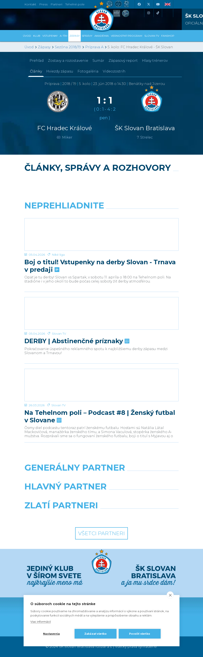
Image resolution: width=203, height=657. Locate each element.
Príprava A (94, 47)
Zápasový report (123, 61)
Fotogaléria (88, 71)
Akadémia (101, 35)
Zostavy (68, 61)
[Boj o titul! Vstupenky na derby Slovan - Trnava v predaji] (101, 234)
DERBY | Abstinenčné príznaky (76, 341)
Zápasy (44, 47)
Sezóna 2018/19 (68, 47)
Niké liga (58, 255)
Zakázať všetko (95, 633)
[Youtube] (158, 4)
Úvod (27, 35)
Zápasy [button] (74, 35)
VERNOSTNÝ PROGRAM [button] (126, 35)
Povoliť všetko (139, 633)
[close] (170, 595)
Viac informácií (40, 621)
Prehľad (37, 61)
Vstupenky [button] (50, 35)
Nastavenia (51, 633)
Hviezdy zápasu (59, 71)
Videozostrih (114, 71)
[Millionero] (142, 497)
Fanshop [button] (167, 35)
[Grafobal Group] (142, 516)
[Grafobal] (61, 497)
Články (36, 71)
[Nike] (102, 478)
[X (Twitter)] (148, 4)
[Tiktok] (158, 13)
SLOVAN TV (151, 35)
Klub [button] (36, 35)
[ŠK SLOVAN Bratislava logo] (101, 16)
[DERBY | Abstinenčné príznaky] (101, 313)
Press (43, 4)
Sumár (98, 61)
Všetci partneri (101, 533)
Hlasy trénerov (155, 61)
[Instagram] (148, 13)
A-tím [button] (63, 35)
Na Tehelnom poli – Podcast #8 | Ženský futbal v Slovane (99, 416)
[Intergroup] (61, 516)
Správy (87, 35)
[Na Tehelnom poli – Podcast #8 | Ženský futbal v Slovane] (101, 385)
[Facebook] (139, 4)
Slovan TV (59, 333)
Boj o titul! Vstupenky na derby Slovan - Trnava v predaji (100, 265)
